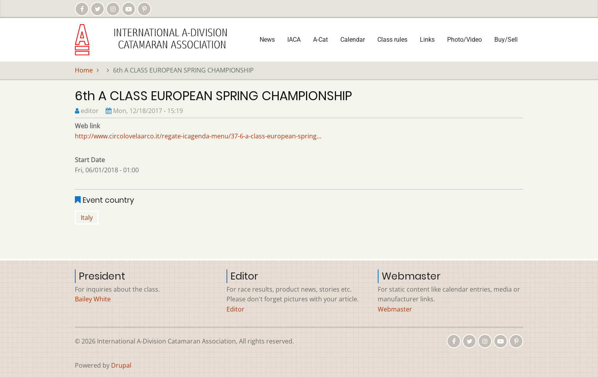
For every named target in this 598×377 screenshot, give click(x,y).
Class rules (392, 39)
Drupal (121, 365)
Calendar (352, 39)
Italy (87, 217)
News (267, 39)
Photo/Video (464, 39)
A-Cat (320, 39)
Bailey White (93, 299)
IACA (294, 39)
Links (427, 39)
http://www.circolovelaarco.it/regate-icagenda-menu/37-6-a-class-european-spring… (198, 136)
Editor (235, 309)
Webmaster (395, 309)
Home (84, 70)
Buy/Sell (506, 39)
